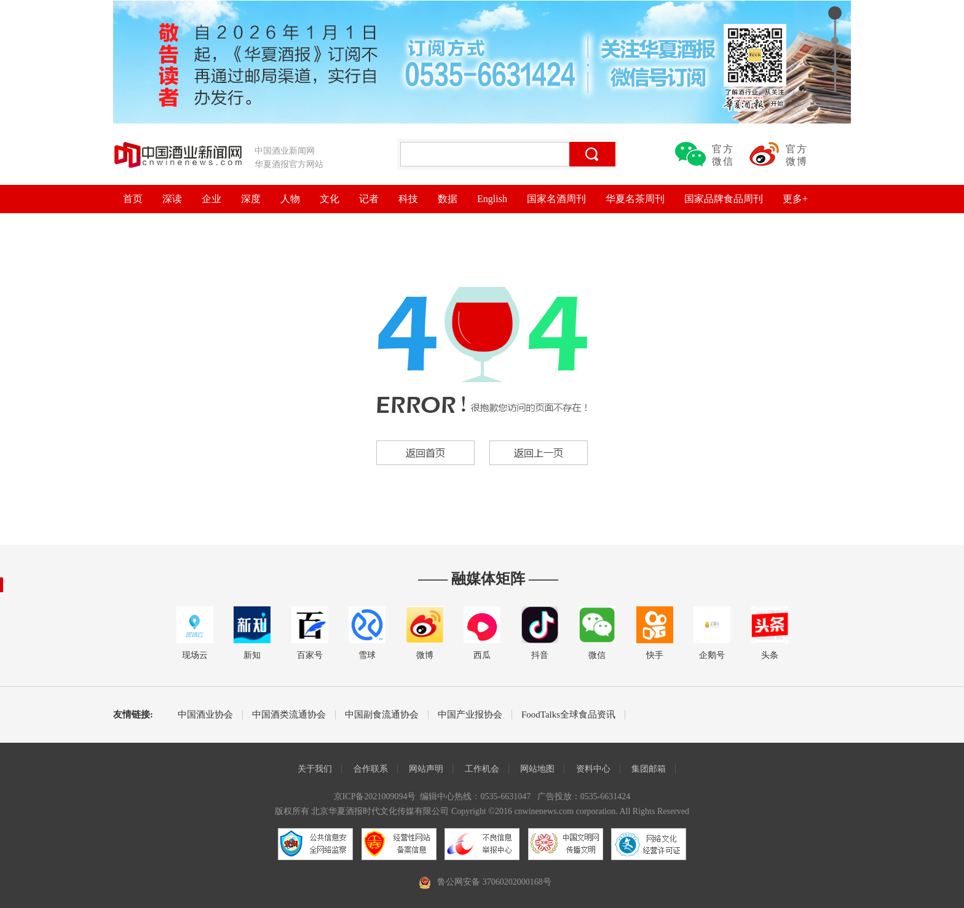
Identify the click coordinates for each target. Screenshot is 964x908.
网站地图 (537, 768)
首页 (133, 199)
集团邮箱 (648, 768)
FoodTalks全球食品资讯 (568, 714)
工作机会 (482, 768)
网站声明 (426, 768)
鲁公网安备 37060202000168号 (494, 881)
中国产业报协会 (470, 714)
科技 (408, 199)
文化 (329, 199)
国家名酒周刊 (556, 199)
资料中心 (593, 768)
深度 (251, 199)
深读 (172, 199)
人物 (290, 199)
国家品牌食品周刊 (723, 199)
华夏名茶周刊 (635, 199)
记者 (369, 199)
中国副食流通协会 (382, 714)
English (492, 199)
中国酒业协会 (205, 714)
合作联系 (371, 768)
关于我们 (315, 768)
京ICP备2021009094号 (375, 796)
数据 (447, 199)
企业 (211, 199)
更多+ (795, 199)
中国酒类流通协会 (289, 714)
